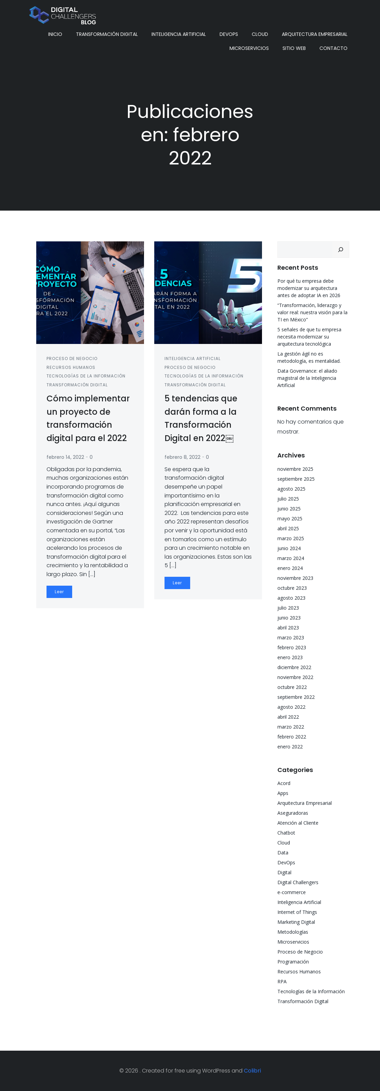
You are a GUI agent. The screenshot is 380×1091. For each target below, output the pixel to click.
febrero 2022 (291, 736)
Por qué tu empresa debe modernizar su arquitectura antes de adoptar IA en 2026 (308, 288)
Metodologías (292, 932)
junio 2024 (289, 548)
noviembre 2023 (295, 578)
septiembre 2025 (296, 479)
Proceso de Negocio (72, 358)
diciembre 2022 (294, 667)
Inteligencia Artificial (179, 34)
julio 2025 (288, 498)
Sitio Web (294, 48)
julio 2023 (288, 607)
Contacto (333, 48)
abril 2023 (288, 627)
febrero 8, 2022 (182, 457)
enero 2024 (290, 568)
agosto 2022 (291, 707)
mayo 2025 (289, 518)
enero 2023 (290, 657)
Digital (284, 872)
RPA (282, 981)
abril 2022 (288, 717)
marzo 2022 (290, 726)
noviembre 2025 (295, 469)
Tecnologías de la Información (86, 376)
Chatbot (286, 832)
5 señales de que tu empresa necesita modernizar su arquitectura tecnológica (309, 336)
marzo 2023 (290, 637)
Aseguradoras (292, 813)
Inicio (55, 34)
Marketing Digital (296, 922)
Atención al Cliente (297, 823)
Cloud (260, 34)
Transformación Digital (107, 34)
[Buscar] (340, 249)
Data (282, 852)
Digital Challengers (297, 882)
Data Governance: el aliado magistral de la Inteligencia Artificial (307, 378)
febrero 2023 (291, 647)
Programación (293, 961)
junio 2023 (289, 617)
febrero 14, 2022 (65, 457)
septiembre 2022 (296, 697)
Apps (282, 793)
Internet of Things (297, 912)
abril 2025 (288, 528)
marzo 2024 (290, 558)
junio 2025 (289, 508)
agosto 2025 (291, 488)
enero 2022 (290, 746)
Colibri (252, 1071)
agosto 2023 (291, 598)
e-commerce (291, 892)
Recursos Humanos (71, 367)
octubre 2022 (292, 687)
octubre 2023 (292, 588)
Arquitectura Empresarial (315, 34)
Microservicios (249, 48)
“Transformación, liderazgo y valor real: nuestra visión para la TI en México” (312, 312)
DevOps (229, 34)
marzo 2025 (290, 538)
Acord (283, 783)
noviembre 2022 (295, 677)
